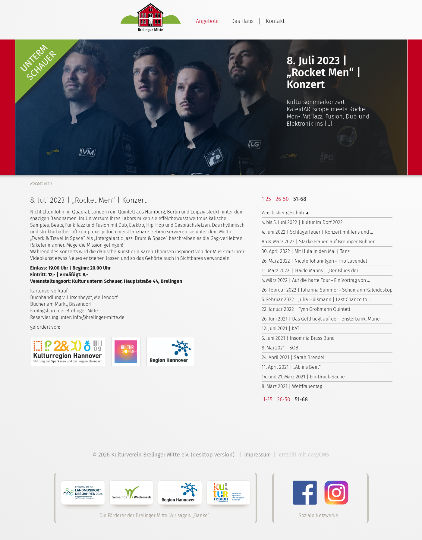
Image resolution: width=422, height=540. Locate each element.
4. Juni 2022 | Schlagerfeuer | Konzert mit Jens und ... (317, 232)
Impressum (257, 454)
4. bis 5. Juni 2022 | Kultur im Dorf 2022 (302, 222)
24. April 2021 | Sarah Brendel (293, 357)
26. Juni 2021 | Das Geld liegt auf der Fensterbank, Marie (321, 319)
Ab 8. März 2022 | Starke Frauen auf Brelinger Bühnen (319, 242)
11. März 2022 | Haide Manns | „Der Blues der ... (312, 270)
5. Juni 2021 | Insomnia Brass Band (298, 338)
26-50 (282, 199)
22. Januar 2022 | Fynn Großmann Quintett (306, 309)
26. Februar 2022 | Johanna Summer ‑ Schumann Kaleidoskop (327, 290)
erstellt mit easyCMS (305, 454)
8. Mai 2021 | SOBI (281, 348)
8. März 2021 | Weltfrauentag (292, 386)
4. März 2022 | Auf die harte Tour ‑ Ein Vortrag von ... (316, 280)
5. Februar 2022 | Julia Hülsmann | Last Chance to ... (316, 299)
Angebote (207, 21)
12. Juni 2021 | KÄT (280, 328)
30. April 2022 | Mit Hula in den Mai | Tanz (306, 251)
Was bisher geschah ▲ (286, 213)
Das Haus (242, 21)
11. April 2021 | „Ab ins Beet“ (291, 367)
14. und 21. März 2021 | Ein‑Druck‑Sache (303, 377)
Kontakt (275, 21)
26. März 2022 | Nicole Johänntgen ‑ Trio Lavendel (314, 261)
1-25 (266, 199)
